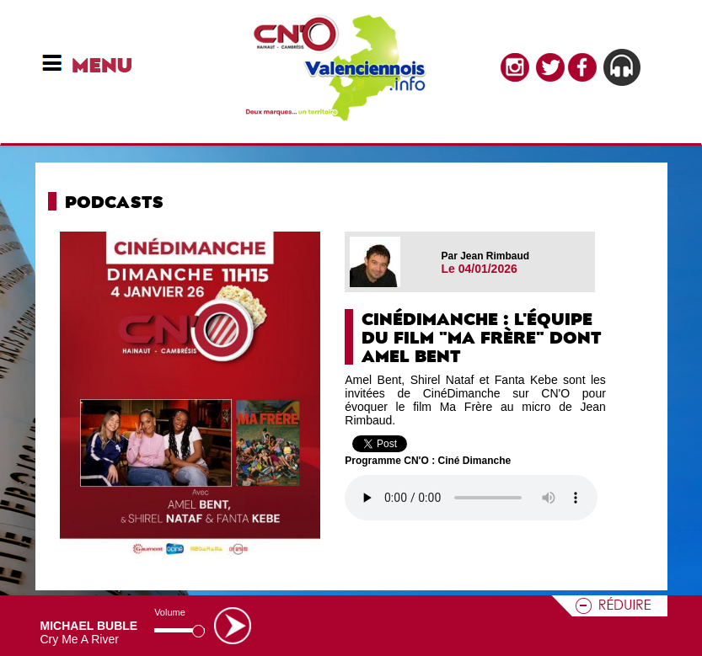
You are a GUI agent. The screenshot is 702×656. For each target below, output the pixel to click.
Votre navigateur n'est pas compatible (471, 497)
